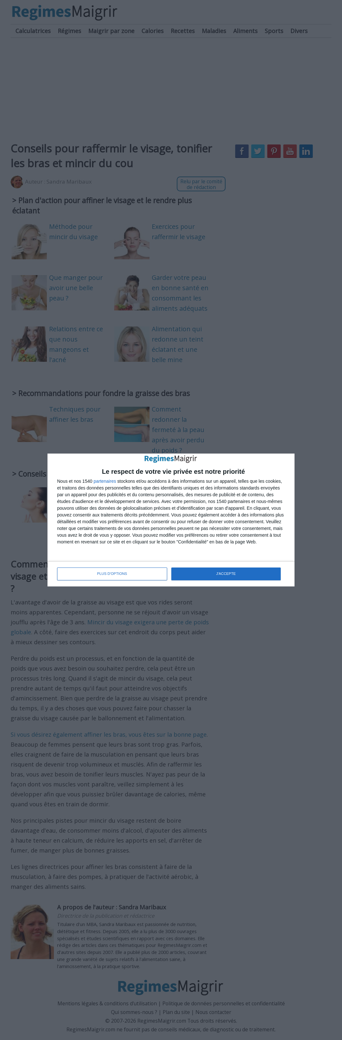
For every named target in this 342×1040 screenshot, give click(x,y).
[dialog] (171, 520)
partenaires (105, 481)
